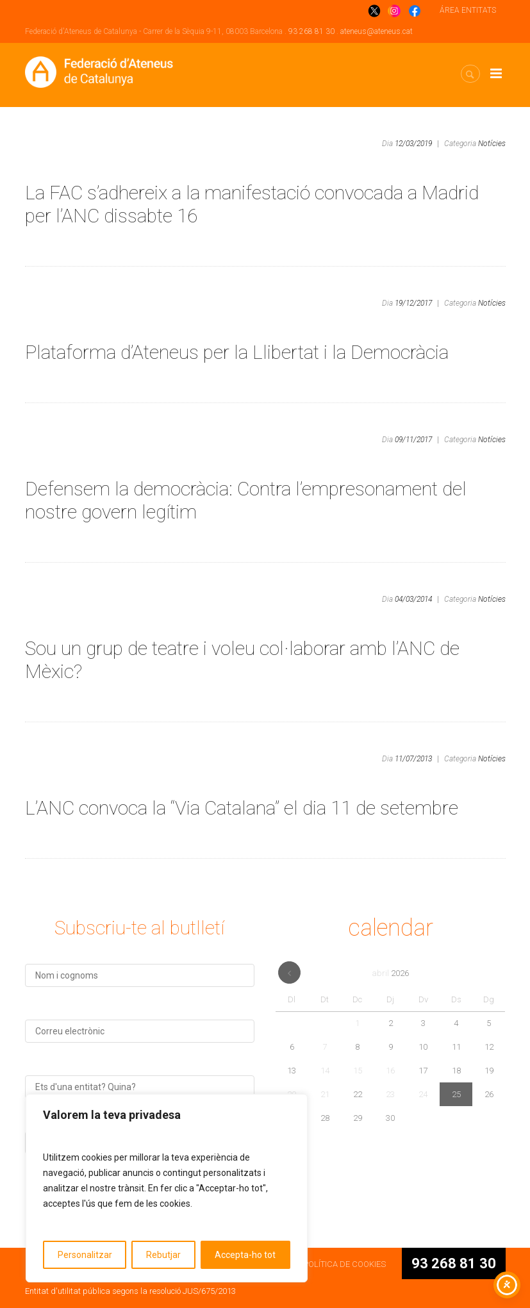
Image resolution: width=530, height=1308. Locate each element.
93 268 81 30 (311, 31)
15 (357, 1070)
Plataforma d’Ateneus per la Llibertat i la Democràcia (237, 352)
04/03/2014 (413, 599)
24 (422, 1094)
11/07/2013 (413, 758)
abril (390, 973)
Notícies (492, 143)
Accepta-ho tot (245, 1255)
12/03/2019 (413, 143)
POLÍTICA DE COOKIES (344, 1264)
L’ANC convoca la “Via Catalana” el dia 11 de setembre (241, 808)
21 (324, 1094)
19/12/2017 (413, 303)
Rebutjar (163, 1255)
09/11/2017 (413, 439)
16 (390, 1070)
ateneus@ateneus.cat (376, 31)
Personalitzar (85, 1255)
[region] (167, 1188)
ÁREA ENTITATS (468, 10)
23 (390, 1094)
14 (324, 1070)
